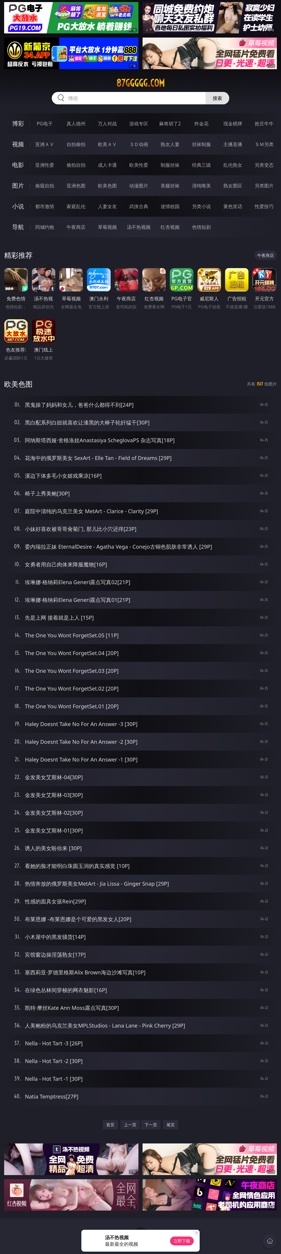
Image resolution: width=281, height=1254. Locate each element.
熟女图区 (232, 185)
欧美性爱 (138, 165)
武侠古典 (138, 206)
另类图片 (264, 185)
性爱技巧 (264, 206)
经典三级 (201, 165)
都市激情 (44, 206)
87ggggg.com (140, 83)
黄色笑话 (232, 206)
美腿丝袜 (170, 185)
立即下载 (182, 1241)
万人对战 (107, 123)
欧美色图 (107, 185)
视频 (18, 144)
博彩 (18, 123)
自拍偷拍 (76, 144)
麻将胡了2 (170, 123)
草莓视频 (107, 227)
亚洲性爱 (44, 165)
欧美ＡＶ (107, 144)
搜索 (217, 98)
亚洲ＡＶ (44, 144)
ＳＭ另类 (264, 144)
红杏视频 (170, 227)
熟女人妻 (170, 144)
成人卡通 (107, 165)
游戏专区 (138, 123)
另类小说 (201, 206)
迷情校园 (170, 206)
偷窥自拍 (44, 185)
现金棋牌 (232, 123)
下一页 (151, 1124)
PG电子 (44, 123)
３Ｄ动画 (138, 144)
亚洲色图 (76, 185)
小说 (18, 206)
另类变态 (264, 165)
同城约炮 (44, 227)
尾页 (171, 1124)
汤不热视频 (139, 227)
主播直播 (232, 144)
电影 (18, 165)
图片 (18, 185)
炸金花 (201, 123)
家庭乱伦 (76, 206)
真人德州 (76, 123)
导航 (18, 227)
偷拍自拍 (76, 165)
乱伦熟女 (232, 165)
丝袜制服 (201, 144)
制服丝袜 (170, 165)
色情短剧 (201, 227)
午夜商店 (76, 227)
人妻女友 (107, 206)
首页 (110, 1124)
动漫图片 (138, 185)
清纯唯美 (201, 185)
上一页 (130, 1124)
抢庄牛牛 (264, 123)
